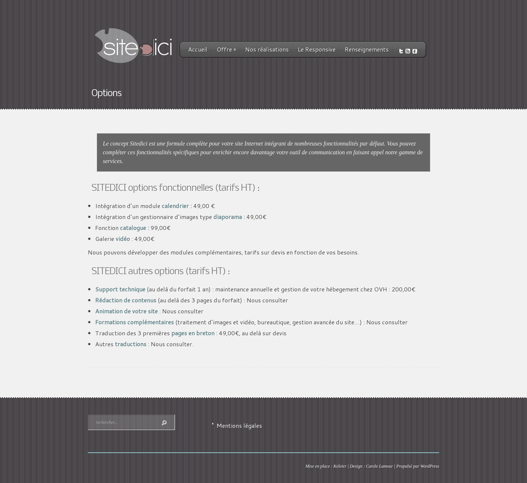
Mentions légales (239, 425)
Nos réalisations (267, 49)
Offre (226, 49)
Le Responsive (317, 49)
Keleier (339, 466)
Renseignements (367, 49)
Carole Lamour (379, 466)
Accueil (198, 49)
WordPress (430, 466)
